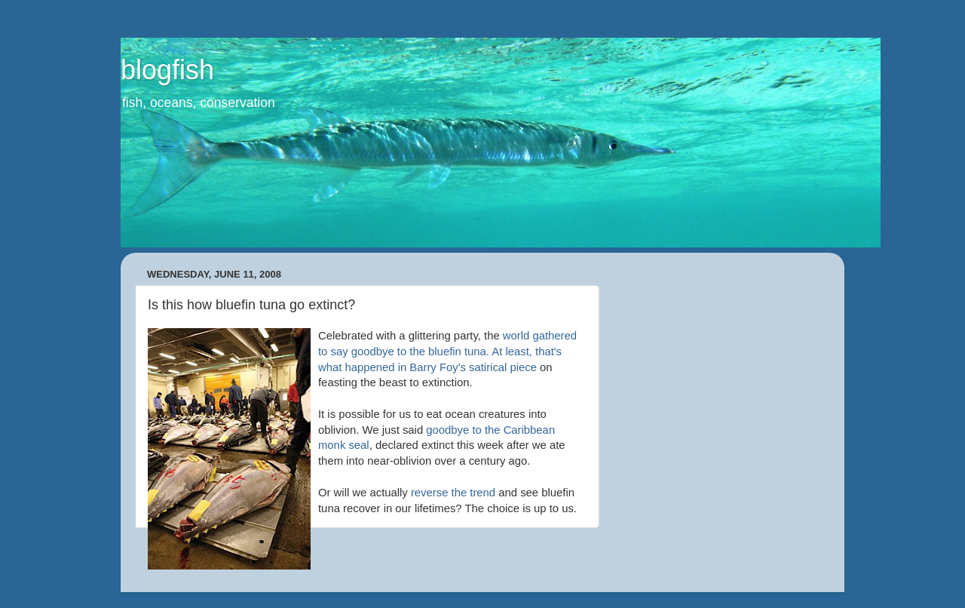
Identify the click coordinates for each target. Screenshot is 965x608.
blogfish (167, 69)
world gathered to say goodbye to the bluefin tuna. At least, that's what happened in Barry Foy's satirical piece (447, 351)
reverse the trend (454, 493)
